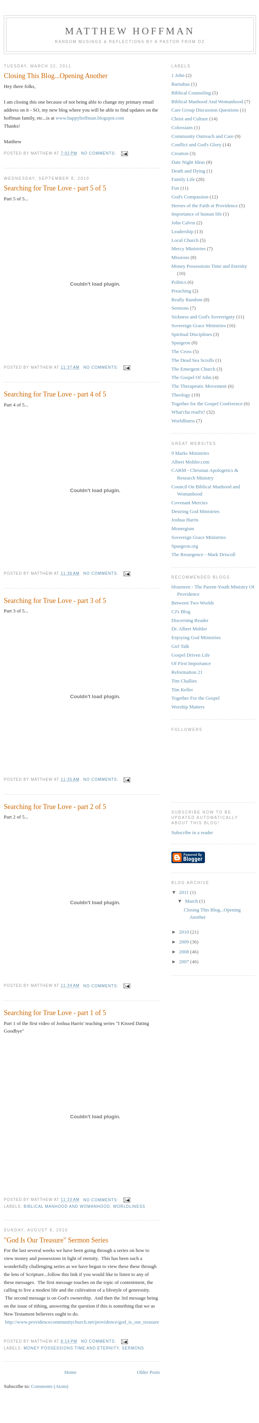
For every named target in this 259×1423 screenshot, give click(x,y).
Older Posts (148, 1372)
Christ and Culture (189, 119)
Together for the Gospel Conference (207, 403)
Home (70, 1372)
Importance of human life (196, 214)
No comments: (99, 153)
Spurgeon (180, 342)
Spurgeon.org (184, 546)
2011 (184, 892)
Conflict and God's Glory (196, 144)
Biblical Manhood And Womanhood (67, 1206)
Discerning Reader (189, 620)
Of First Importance (191, 663)
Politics (178, 282)
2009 (184, 942)
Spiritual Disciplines (191, 334)
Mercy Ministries (188, 248)
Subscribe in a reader (192, 832)
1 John (177, 75)
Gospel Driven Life (190, 655)
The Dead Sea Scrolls (192, 360)
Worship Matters (188, 707)
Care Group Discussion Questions (205, 110)
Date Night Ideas (188, 162)
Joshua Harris (184, 520)
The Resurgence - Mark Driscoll (203, 554)
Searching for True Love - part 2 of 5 (55, 807)
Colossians (182, 127)
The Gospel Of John (191, 377)
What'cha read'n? (188, 412)
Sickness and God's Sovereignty (203, 317)
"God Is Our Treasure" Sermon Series (56, 1240)
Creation (180, 153)
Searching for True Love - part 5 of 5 (55, 188)
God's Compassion (189, 197)
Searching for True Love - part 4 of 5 (55, 394)
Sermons (133, 1348)
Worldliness (129, 1206)
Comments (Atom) (50, 1386)
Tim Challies (184, 681)
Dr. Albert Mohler (189, 629)
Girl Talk (180, 646)
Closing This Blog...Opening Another (55, 76)
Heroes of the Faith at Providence (204, 205)
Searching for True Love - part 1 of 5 (55, 1013)
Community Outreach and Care (202, 136)
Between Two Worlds (192, 603)
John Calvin (183, 222)
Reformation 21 (187, 672)
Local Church (184, 240)
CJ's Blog (180, 611)
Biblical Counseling (191, 93)
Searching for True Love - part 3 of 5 (55, 600)
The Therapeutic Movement (199, 386)
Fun (175, 188)
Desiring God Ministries (195, 511)
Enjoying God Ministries (196, 637)
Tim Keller (182, 689)
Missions (180, 257)
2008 (184, 952)
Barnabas (180, 84)
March (192, 901)
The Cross (181, 351)
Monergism (182, 528)
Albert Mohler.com (190, 462)
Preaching (181, 291)
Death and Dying (188, 171)
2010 (184, 932)
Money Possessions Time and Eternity (71, 1348)
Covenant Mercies (189, 502)
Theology (180, 395)
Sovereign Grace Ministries (198, 325)
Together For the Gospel (195, 698)
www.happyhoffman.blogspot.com (90, 118)
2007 (184, 961)
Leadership (182, 231)
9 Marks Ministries (190, 453)
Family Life (183, 179)
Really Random (186, 299)
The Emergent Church (193, 369)
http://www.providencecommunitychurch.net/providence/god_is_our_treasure (82, 1322)
